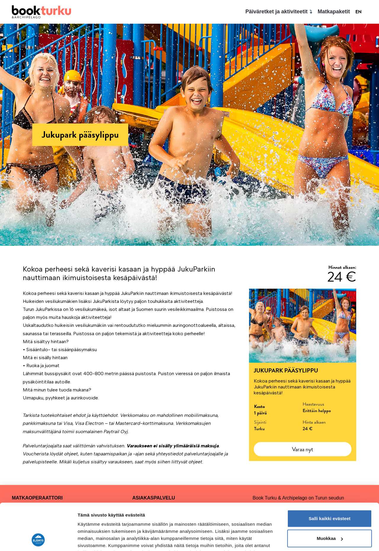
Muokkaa (330, 494)
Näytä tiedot (90, 539)
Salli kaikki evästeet (330, 474)
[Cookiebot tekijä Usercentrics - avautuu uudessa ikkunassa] (38, 539)
